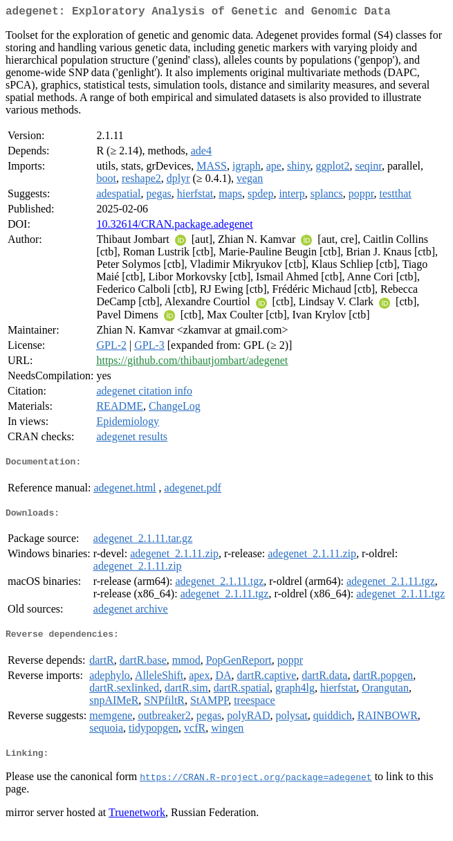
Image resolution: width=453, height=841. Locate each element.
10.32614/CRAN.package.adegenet (174, 227)
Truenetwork (137, 823)
